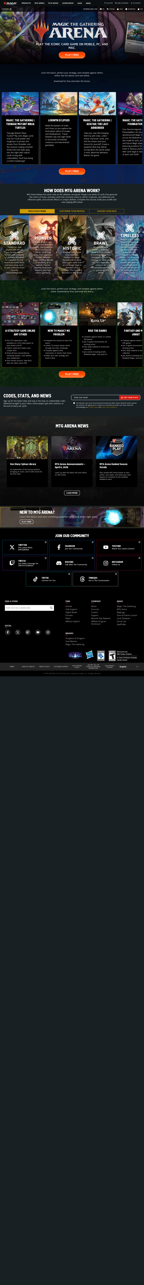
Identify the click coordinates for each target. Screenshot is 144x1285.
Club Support (71, 609)
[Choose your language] (129, 667)
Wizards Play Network (100, 618)
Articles (69, 606)
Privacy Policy (93, 407)
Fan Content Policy (77, 666)
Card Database (121, 3)
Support (94, 615)
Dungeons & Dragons (75, 638)
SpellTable (121, 624)
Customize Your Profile (72, 211)
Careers (94, 612)
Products (26, 3)
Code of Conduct (28, 666)
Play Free (26, 522)
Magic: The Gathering (126, 606)
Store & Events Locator (127, 615)
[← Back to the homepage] (10, 3)
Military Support (73, 621)
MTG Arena (39, 3)
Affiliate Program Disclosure (98, 622)
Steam (111, 9)
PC (102, 9)
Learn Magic (68, 3)
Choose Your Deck (106, 211)
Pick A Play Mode (37, 211)
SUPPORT (7, 9)
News (88, 3)
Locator (108, 3)
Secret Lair (121, 621)
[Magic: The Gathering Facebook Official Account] (8, 632)
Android (130, 9)
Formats (69, 615)
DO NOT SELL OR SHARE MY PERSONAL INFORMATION (93, 666)
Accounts (135, 3)
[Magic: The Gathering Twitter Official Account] (18, 632)
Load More (72, 493)
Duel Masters (71, 641)
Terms (12, 666)
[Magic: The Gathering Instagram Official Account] (48, 632)
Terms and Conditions (109, 407)
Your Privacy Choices (109, 666)
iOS (140, 9)
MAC (120, 9)
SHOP (80, 3)
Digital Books (71, 612)
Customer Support (61, 666)
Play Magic (53, 3)
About (94, 606)
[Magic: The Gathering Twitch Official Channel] (28, 632)
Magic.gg (121, 612)
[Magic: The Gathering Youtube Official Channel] (38, 632)
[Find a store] (51, 608)
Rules (68, 618)
